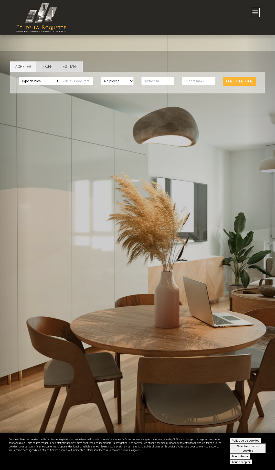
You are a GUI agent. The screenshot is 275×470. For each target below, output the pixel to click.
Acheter (23, 67)
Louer (46, 67)
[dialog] (137, 451)
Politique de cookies (245, 440)
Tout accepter (241, 462)
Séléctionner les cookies (248, 448)
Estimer (70, 67)
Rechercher (239, 81)
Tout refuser (240, 456)
